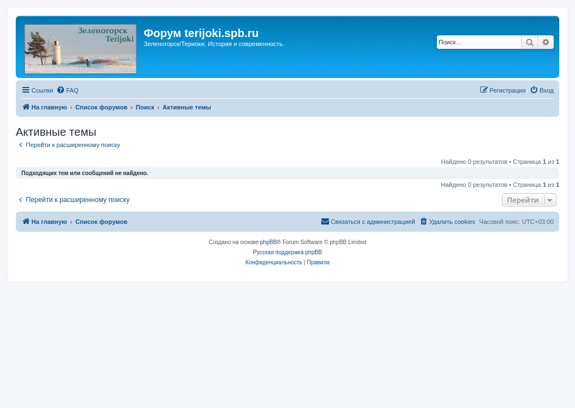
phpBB (268, 242)
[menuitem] (67, 90)
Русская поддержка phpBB (287, 252)
